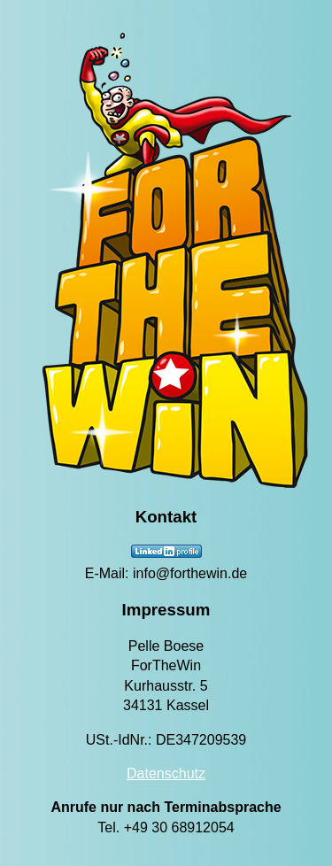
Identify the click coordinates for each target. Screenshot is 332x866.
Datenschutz (166, 773)
